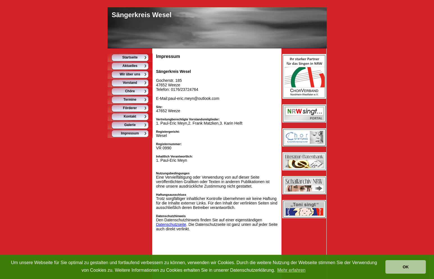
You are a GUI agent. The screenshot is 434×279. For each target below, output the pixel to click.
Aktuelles (129, 66)
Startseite (130, 57)
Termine (130, 100)
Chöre (130, 91)
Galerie (130, 125)
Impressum (130, 133)
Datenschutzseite (171, 224)
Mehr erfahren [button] (291, 270)
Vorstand (130, 83)
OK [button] (406, 267)
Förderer (130, 108)
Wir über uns (130, 74)
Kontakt (130, 116)
